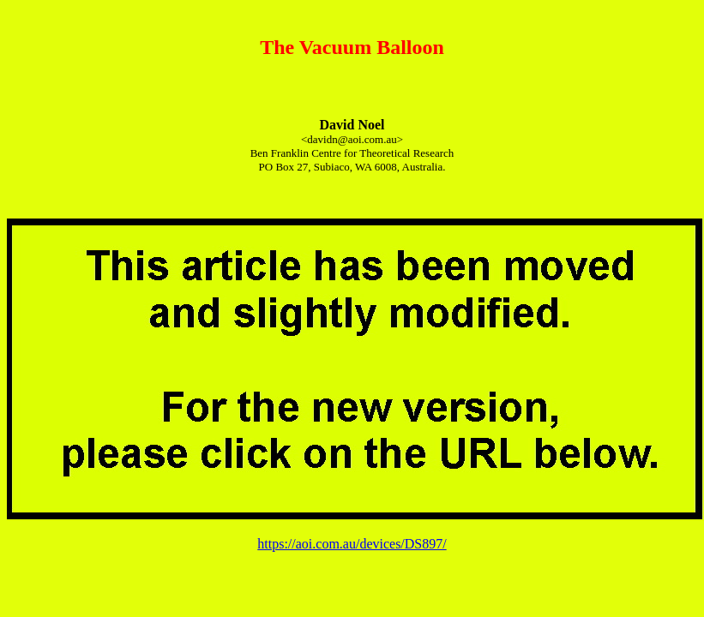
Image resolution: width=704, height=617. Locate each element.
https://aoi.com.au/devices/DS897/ (351, 543)
